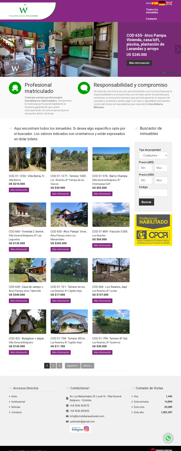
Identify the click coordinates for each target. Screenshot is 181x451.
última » (87, 360)
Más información (139, 58)
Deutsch (162, 9)
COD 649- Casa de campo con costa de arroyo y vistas (42, 282)
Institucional (18, 396)
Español (155, 9)
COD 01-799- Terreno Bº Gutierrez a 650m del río (122, 333)
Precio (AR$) (146, 157)
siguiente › (72, 360)
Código (143, 182)
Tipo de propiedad (150, 144)
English (169, 9)
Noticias (15, 402)
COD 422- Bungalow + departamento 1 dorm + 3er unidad (44, 333)
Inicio (97, 8)
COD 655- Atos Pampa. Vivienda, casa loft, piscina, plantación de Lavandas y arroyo (147, 37)
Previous (3, 44)
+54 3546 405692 (79, 406)
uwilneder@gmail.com (82, 416)
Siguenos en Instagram (80, 424)
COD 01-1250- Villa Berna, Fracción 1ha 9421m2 (38, 171)
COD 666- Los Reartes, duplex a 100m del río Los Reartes (128, 282)
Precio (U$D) (146, 169)
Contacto (137, 8)
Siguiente (178, 44)
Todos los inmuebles (116, 8)
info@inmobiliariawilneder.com (87, 411)
